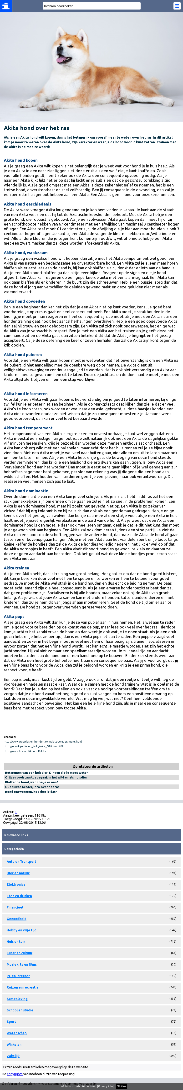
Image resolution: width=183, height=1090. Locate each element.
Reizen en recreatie (23, 987)
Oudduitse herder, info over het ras (32, 787)
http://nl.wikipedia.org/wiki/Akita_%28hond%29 (33, 746)
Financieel (15, 907)
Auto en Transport (21, 862)
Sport (11, 1022)
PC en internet (18, 976)
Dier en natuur (18, 873)
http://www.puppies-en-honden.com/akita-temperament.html (43, 741)
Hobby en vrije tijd (21, 930)
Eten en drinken (19, 896)
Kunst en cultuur (19, 953)
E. (16, 812)
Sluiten (121, 1086)
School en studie (20, 1010)
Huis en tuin (16, 942)
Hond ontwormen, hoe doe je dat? (31, 791)
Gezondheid (16, 919)
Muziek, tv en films (22, 964)
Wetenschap (17, 1033)
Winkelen (14, 1044)
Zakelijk (13, 1056)
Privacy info (105, 1086)
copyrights (15, 1074)
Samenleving (17, 999)
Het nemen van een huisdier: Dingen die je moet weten (46, 772)
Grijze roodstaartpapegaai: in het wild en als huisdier (46, 777)
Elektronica (16, 884)
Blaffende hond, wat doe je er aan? (31, 782)
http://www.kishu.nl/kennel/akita (25, 751)
